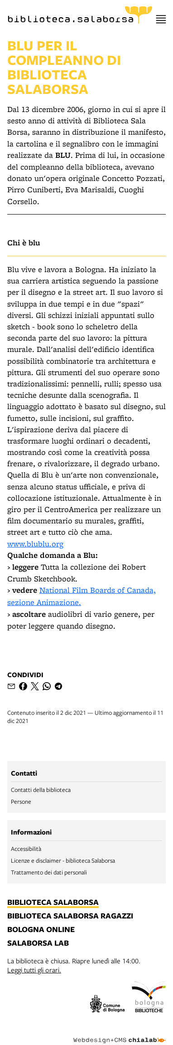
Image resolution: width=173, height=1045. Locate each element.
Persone (21, 801)
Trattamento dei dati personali (49, 872)
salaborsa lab (38, 943)
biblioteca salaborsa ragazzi (70, 916)
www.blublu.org (35, 543)
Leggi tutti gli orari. (34, 969)
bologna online (41, 929)
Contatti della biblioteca (41, 790)
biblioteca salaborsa (53, 902)
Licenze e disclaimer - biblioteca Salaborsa (63, 860)
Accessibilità (26, 849)
